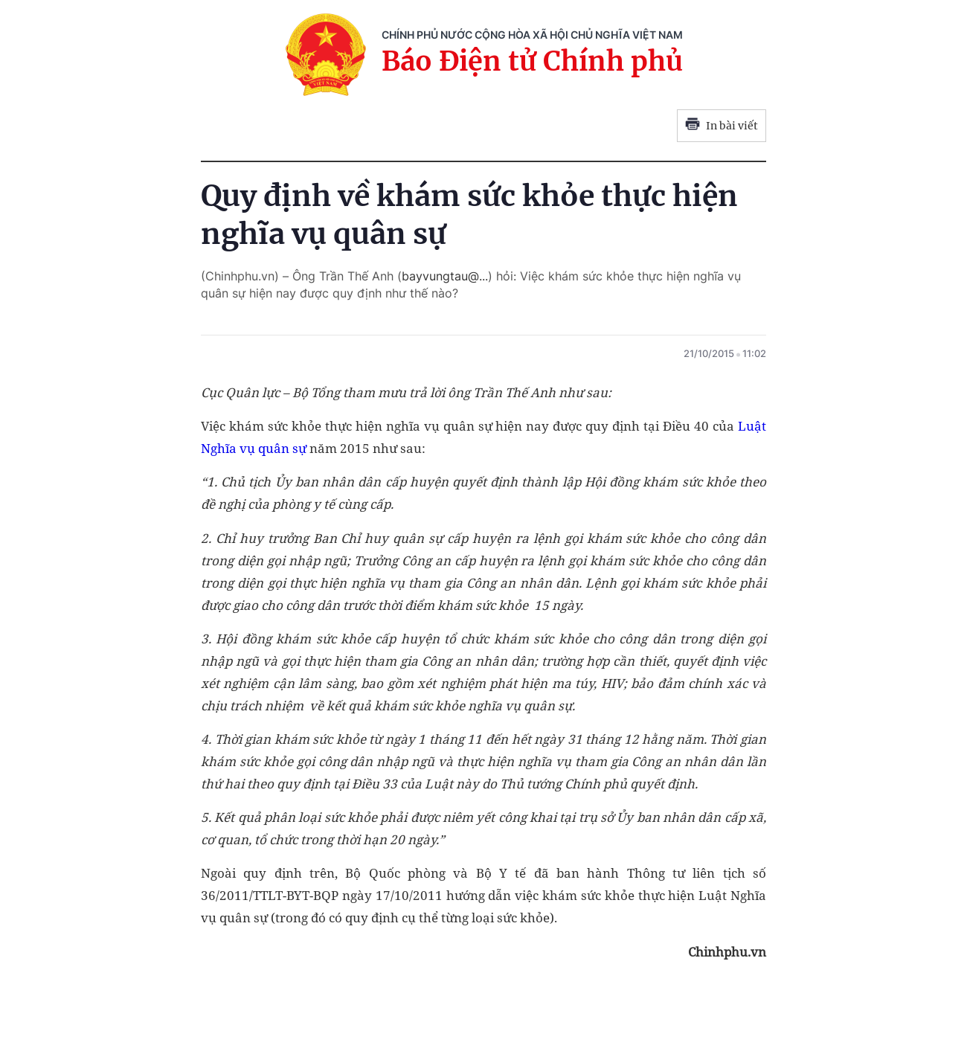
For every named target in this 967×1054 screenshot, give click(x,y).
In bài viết (721, 126)
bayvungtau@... (445, 276)
